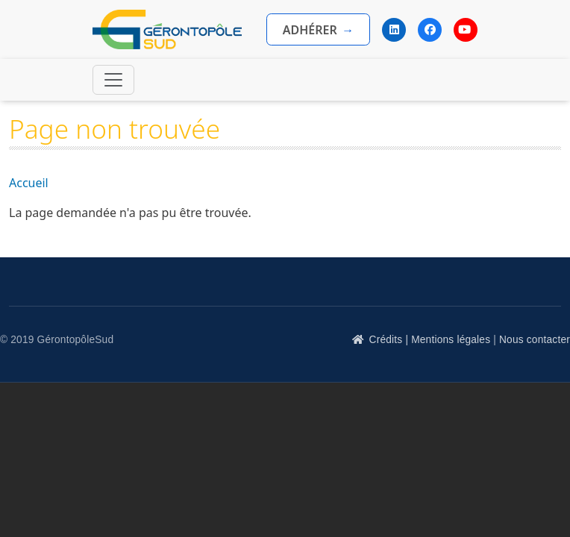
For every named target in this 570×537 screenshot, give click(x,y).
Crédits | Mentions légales (430, 339)
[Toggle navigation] (113, 80)
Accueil (28, 183)
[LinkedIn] (394, 30)
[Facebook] (430, 30)
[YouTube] (465, 30)
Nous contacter (534, 339)
